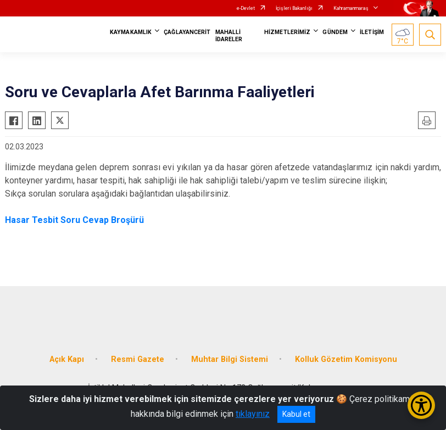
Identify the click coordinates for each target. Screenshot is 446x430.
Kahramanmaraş (351, 8)
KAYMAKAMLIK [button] (131, 32)
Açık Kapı (66, 359)
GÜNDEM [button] (335, 32)
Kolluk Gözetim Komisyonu (346, 359)
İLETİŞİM (372, 32)
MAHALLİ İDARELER (229, 36)
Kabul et (296, 414)
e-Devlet (246, 8)
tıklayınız (253, 414)
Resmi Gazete (137, 359)
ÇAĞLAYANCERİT (187, 32)
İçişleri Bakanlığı (294, 8)
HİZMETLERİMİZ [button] (287, 32)
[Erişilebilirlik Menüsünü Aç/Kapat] (421, 405)
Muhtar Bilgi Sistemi (229, 359)
